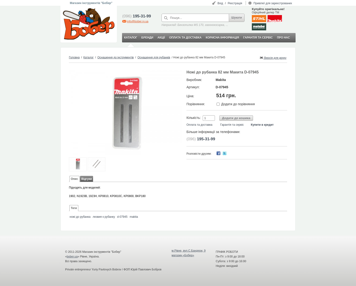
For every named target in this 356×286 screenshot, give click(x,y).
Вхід (220, 3)
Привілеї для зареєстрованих (272, 3)
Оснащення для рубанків (154, 57)
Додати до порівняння (238, 104)
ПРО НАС (283, 37)
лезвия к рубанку (104, 216)
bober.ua (72, 256)
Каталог (88, 57)
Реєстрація (235, 3)
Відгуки (86, 179)
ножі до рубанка (80, 216)
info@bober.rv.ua (137, 21)
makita (134, 216)
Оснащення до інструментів (115, 57)
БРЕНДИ (147, 37)
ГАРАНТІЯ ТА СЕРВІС (258, 37)
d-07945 (122, 216)
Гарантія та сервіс (232, 124)
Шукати (236, 17)
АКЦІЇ (161, 37)
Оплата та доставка (199, 124)
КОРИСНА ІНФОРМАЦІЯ (222, 37)
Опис (74, 179)
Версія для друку (273, 58)
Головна (74, 57)
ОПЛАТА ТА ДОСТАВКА (185, 37)
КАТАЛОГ (130, 37)
